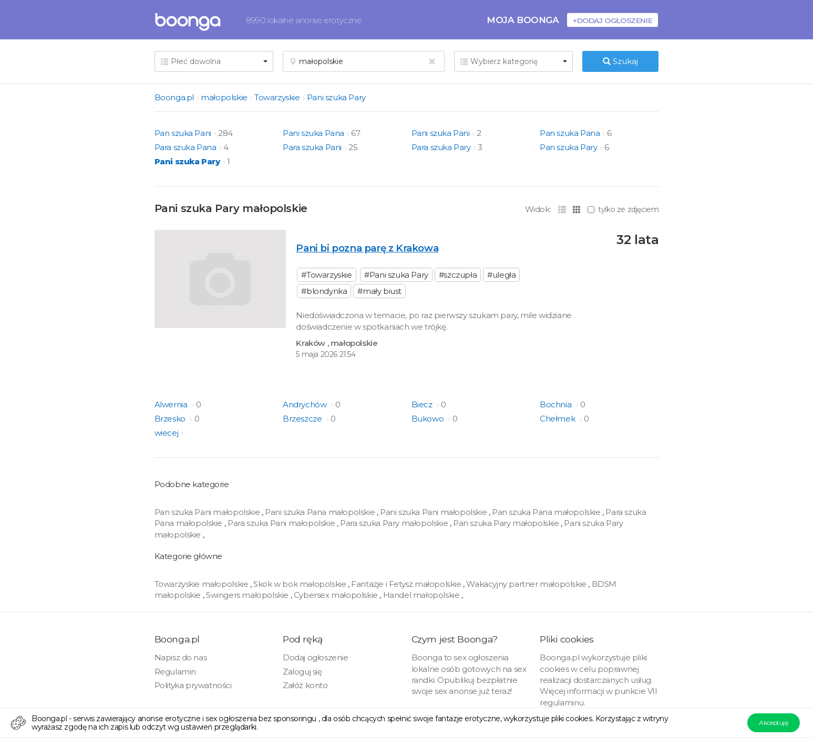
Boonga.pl (174, 97)
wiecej (167, 433)
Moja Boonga (523, 20)
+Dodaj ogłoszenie (612, 20)
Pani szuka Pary (336, 97)
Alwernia (172, 404)
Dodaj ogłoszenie (315, 657)
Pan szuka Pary (568, 147)
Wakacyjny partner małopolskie (526, 584)
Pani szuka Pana (313, 133)
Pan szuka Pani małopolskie (207, 512)
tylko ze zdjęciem (623, 209)
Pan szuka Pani (183, 133)
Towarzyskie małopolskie (202, 584)
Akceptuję (773, 722)
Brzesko (171, 419)
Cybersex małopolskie (336, 595)
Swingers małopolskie (247, 595)
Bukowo (428, 419)
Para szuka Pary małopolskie (394, 523)
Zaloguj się (302, 672)
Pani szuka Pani (440, 133)
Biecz (423, 404)
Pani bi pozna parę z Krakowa (367, 248)
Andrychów (305, 404)
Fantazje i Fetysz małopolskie (406, 584)
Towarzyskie (277, 97)
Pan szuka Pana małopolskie (546, 512)
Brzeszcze (303, 419)
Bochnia (556, 404)
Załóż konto (305, 685)
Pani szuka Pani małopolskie (433, 512)
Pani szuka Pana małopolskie (320, 512)
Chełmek (558, 419)
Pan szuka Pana (570, 133)
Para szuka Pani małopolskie (281, 523)
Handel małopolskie (421, 595)
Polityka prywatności (193, 685)
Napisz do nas (181, 657)
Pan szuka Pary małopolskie (506, 523)
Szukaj (620, 61)
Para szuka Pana (186, 147)
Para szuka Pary (441, 147)
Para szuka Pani (312, 147)
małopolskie (224, 97)
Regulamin (175, 672)
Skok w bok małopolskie (299, 584)
